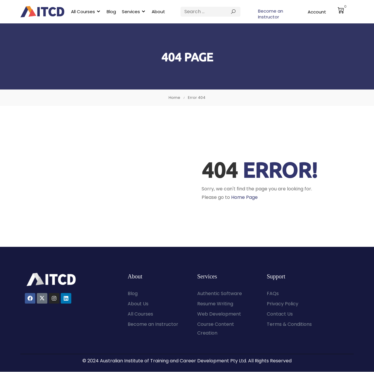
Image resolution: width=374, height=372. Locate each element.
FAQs (273, 293)
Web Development (219, 314)
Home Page (244, 197)
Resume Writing (215, 304)
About (158, 11)
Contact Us (280, 314)
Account (317, 12)
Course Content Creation (215, 329)
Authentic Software (219, 293)
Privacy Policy (282, 304)
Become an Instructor (270, 14)
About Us (138, 304)
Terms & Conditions (289, 324)
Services (131, 11)
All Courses (83, 11)
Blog (111, 11)
